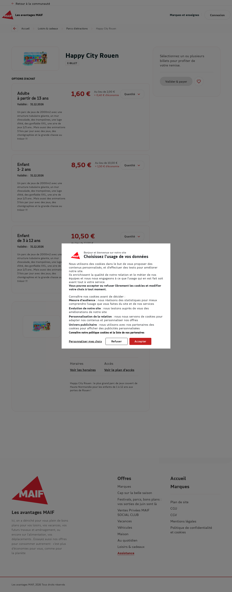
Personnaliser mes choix (85, 341)
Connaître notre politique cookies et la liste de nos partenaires (106, 332)
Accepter (140, 341)
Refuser (116, 341)
